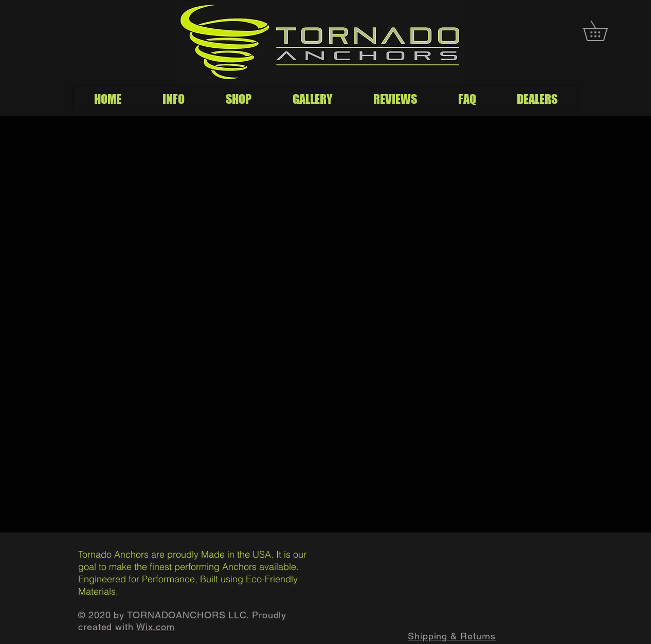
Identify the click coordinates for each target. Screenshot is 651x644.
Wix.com (155, 626)
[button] (605, 31)
